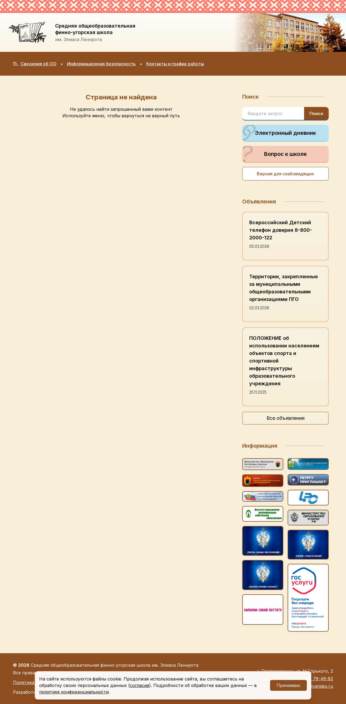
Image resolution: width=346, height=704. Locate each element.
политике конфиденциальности (74, 692)
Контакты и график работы (175, 63)
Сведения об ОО (34, 63)
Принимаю (288, 685)
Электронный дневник (279, 133)
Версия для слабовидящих (285, 173)
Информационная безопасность (101, 63)
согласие (139, 685)
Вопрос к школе (274, 154)
